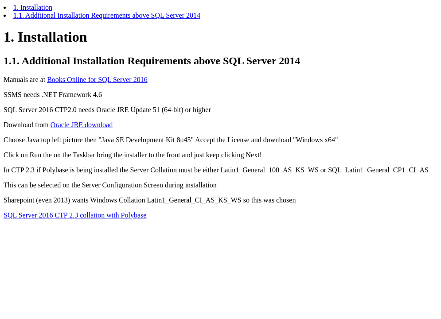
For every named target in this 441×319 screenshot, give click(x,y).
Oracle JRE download (82, 124)
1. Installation (32, 7)
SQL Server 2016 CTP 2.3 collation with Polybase (75, 215)
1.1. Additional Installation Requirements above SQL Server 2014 (106, 15)
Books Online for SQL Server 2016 (97, 79)
